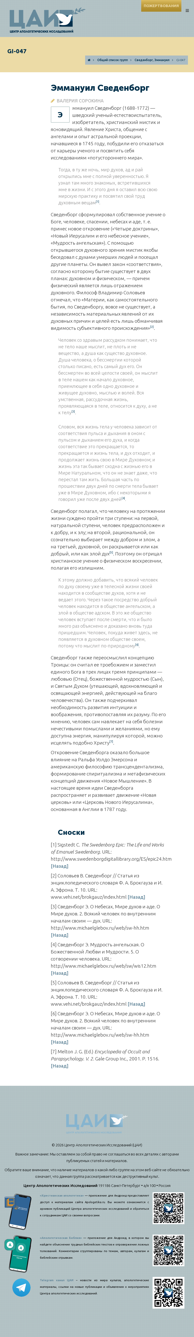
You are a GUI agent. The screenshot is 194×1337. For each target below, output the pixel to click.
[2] (152, 326)
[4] (123, 498)
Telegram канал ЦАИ (57, 1280)
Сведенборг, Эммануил (152, 60)
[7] (111, 741)
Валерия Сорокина (80, 100)
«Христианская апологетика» (62, 1195)
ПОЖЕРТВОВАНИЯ (161, 6)
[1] (97, 201)
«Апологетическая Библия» (61, 1237)
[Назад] (59, 866)
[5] (111, 552)
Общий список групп (112, 60)
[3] (73, 411)
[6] (137, 644)
